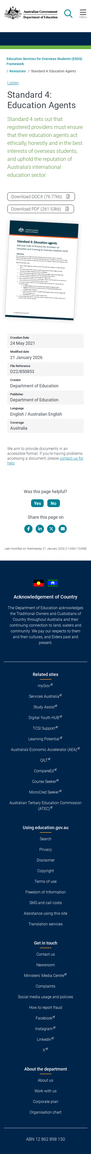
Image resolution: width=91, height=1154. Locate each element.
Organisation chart (45, 1112)
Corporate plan (45, 1101)
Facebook (44, 1018)
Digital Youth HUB (44, 717)
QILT (44, 760)
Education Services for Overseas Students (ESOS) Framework (44, 61)
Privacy (45, 849)
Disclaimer (46, 860)
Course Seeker (44, 781)
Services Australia (44, 696)
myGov (44, 685)
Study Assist (44, 707)
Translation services (45, 924)
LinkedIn (44, 1039)
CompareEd (44, 771)
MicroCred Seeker (44, 792)
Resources (17, 71)
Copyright (45, 871)
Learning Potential (43, 739)
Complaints (45, 986)
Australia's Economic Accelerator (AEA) (44, 749)
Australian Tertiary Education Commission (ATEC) (45, 806)
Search (45, 839)
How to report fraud (45, 1007)
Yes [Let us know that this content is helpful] (37, 503)
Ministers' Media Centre (44, 975)
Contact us (45, 954)
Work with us (45, 1091)
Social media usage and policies (45, 997)
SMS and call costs (45, 902)
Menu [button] (83, 17)
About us (45, 1080)
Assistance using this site (45, 913)
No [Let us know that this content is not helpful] (53, 503)
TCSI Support (44, 728)
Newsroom (45, 965)
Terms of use (45, 881)
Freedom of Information (45, 892)
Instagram (44, 1029)
